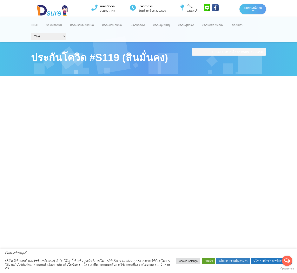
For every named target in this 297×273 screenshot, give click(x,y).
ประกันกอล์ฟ (138, 25)
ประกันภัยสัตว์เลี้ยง (213, 25)
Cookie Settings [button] (188, 260)
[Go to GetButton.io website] (287, 268)
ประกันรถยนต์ (54, 25)
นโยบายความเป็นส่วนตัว (233, 260)
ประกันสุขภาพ (186, 25)
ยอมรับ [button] (209, 260)
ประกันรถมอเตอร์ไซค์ (82, 25)
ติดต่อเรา (237, 25)
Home (34, 25)
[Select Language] (48, 36)
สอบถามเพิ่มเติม (253, 9)
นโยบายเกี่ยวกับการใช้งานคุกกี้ (271, 260)
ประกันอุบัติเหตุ (161, 25)
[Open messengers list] (287, 261)
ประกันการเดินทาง (112, 25)
